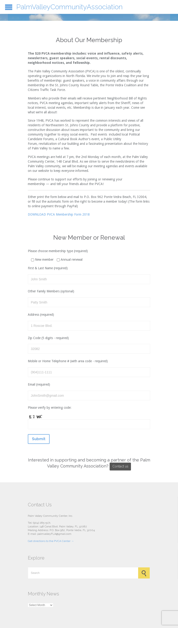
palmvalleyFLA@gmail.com (54, 533)
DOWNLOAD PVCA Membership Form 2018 (59, 214)
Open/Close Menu (8, 7)
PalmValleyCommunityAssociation (69, 7)
